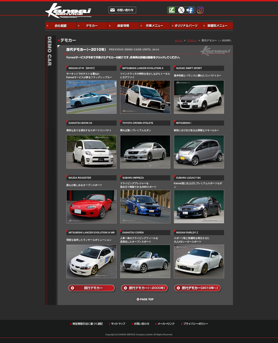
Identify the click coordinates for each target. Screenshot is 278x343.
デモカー (192, 40)
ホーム (178, 40)
